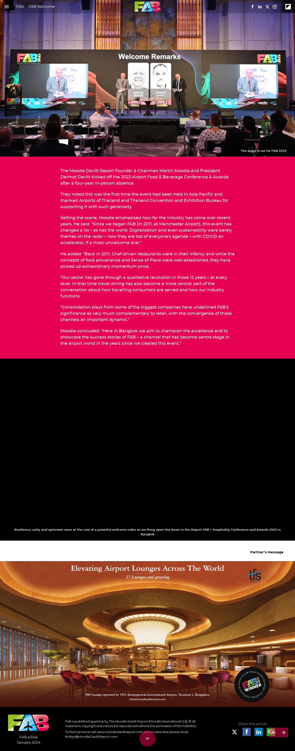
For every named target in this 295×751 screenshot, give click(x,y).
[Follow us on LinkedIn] (260, 6)
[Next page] (283, 732)
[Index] (6, 6)
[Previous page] (274, 732)
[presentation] (147, 78)
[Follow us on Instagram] (274, 6)
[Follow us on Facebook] (252, 6)
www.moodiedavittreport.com (120, 732)
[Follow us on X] (267, 6)
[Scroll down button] (147, 738)
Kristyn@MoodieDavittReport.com (91, 736)
